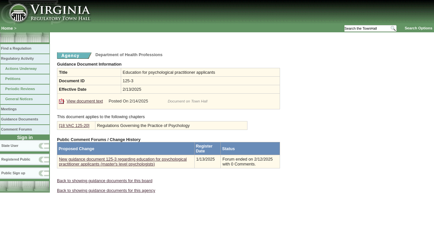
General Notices (19, 99)
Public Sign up (13, 173)
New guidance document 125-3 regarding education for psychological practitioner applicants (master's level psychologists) (123, 161)
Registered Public (15, 159)
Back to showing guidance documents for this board (104, 180)
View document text (85, 101)
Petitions (13, 79)
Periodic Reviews (20, 89)
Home (7, 28)
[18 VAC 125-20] (74, 125)
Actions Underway (21, 68)
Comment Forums (16, 129)
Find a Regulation (16, 48)
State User (9, 146)
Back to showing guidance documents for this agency (106, 190)
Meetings (9, 109)
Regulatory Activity (17, 58)
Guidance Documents (19, 119)
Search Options (418, 28)
